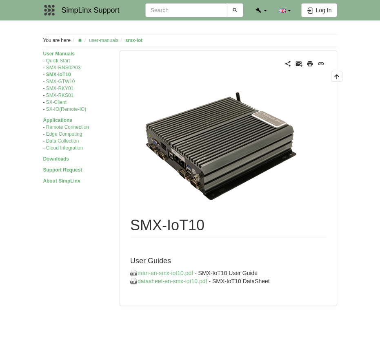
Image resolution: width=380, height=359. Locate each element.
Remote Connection (67, 127)
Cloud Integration (64, 148)
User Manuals (59, 54)
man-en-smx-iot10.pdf (165, 273)
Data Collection (62, 141)
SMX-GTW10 (60, 81)
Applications (57, 120)
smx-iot (133, 40)
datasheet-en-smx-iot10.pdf (172, 281)
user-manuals (103, 40)
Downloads (56, 159)
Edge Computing (64, 134)
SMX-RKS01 (59, 95)
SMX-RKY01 (59, 88)
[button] (261, 10)
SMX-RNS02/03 (63, 67)
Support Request (62, 170)
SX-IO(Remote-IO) (66, 109)
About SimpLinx (61, 181)
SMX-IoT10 (58, 74)
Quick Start (58, 61)
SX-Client (56, 102)
